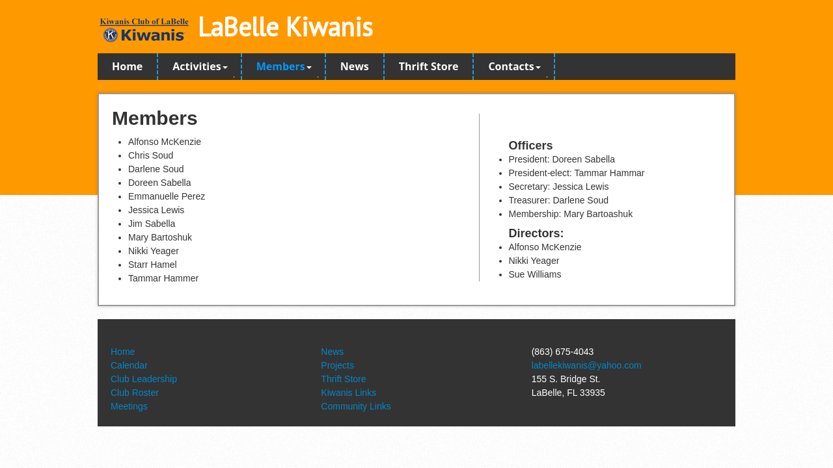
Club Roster (135, 392)
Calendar (129, 365)
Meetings (129, 406)
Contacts (514, 66)
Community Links (355, 406)
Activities (199, 66)
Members (284, 66)
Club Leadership (144, 379)
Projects (337, 365)
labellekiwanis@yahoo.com (587, 365)
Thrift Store (429, 66)
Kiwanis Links (348, 392)
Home (127, 66)
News (354, 66)
